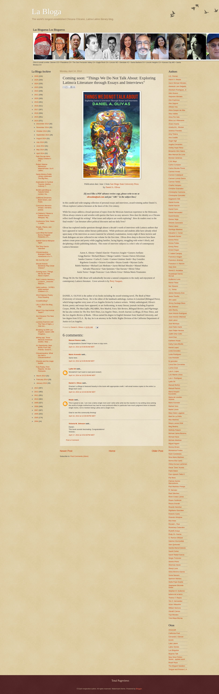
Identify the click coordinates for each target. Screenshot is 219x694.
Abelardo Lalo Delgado (177, 86)
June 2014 (40, 146)
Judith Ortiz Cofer (175, 334)
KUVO (171, 640)
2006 (36, 414)
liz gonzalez (173, 361)
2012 (36, 392)
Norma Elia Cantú (175, 461)
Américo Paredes (175, 131)
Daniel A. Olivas (113, 187)
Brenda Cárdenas (175, 158)
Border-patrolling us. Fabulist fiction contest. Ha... (44, 192)
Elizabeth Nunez (175, 236)
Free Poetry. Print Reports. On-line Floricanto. (43, 369)
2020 (36, 98)
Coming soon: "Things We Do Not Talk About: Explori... (44, 274)
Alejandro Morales (175, 97)
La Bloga (46, 11)
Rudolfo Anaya (174, 531)
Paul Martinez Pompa (177, 487)
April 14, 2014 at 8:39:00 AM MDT (81, 347)
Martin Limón (173, 409)
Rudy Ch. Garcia (175, 534)
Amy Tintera (173, 134)
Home (112, 451)
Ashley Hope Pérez (176, 148)
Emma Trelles (174, 243)
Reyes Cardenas (175, 500)
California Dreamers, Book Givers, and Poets (44, 200)
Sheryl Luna (173, 568)
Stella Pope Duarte (176, 582)
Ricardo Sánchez (175, 507)
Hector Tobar (173, 283)
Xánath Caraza (174, 611)
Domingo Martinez (175, 229)
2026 (36, 76)
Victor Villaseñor (175, 604)
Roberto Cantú (174, 514)
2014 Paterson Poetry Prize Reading (44, 296)
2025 (36, 80)
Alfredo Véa (173, 107)
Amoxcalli (172, 630)
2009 (36, 403)
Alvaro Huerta (174, 124)
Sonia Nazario (174, 575)
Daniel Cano (173, 209)
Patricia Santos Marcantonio (174, 482)
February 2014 (42, 379)
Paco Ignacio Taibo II (177, 474)
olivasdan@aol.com (95, 197)
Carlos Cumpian (175, 165)
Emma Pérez (173, 240)
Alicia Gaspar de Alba (177, 110)
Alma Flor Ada (174, 117)
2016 (36, 113)
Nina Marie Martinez (176, 457)
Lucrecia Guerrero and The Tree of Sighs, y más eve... (44, 324)
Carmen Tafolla (174, 182)
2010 (36, 399)
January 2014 (41, 383)
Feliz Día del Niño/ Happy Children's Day (43, 158)
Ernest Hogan (174, 250)
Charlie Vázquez (175, 185)
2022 (36, 91)
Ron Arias (172, 521)
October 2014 (41, 131)
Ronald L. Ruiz (174, 524)
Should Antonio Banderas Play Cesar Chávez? (45, 266)
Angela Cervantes (175, 144)
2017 (36, 110)
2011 (36, 395)
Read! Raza (173, 663)
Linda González (174, 351)
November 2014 (42, 127)
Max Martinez (174, 420)
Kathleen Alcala (174, 341)
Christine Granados (176, 189)
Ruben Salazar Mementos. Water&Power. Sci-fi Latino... (44, 167)
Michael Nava (174, 437)
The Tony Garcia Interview (42, 247)
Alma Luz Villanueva (176, 120)
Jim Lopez (172, 300)
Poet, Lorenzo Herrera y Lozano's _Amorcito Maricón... (45, 281)
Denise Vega (173, 219)
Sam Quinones (174, 545)
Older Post (157, 451)
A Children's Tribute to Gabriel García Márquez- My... (44, 215)
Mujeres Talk (173, 654)
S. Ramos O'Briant (176, 538)
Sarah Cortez (174, 551)
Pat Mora (172, 478)
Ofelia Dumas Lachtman (178, 464)
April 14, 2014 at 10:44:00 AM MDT (82, 392)
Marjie (71, 400)
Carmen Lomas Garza (177, 178)
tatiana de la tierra (175, 594)
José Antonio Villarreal (177, 317)
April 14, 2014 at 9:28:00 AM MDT (81, 361)
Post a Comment (72, 440)
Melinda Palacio (175, 430)
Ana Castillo (173, 138)
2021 (36, 95)
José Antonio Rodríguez (178, 313)
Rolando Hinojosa (175, 517)
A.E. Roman (173, 76)
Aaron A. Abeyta (175, 80)
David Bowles (174, 216)
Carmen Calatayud (176, 175)
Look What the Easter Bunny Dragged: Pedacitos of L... (44, 235)
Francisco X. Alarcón (176, 264)
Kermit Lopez (174, 347)
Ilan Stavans (173, 286)
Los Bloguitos (174, 650)
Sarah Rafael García (176, 555)
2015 (36, 117)
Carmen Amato (174, 172)
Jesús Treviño (174, 296)
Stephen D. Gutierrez (177, 591)
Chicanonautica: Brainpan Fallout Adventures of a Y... (44, 254)
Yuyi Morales (173, 615)
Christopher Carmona (177, 192)
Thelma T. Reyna (175, 598)
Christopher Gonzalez (177, 195)
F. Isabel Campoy (175, 253)
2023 (36, 87)
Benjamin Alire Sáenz (177, 151)
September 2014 (43, 135)
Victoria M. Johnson (77, 424)
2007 (36, 410)
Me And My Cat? (42, 260)
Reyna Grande (174, 504)
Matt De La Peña (175, 416)
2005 (36, 418)
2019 (36, 102)
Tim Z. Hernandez (175, 601)
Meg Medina (173, 427)
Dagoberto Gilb (174, 199)
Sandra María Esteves (177, 548)
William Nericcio (175, 608)
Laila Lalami (173, 643)
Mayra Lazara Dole (176, 423)
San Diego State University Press (124, 184)
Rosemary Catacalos (177, 527)
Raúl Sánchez (174, 493)
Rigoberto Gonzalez (176, 510)
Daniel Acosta (174, 202)
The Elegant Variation (177, 666)
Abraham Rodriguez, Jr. (178, 90)
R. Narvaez (173, 490)
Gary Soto (172, 267)
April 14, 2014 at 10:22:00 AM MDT (82, 375)
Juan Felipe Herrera (176, 330)
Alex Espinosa (174, 100)
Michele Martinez (175, 440)
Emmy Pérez (173, 247)
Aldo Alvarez (173, 93)
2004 (36, 421)
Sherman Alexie (175, 565)
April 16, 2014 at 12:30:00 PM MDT (82, 416)
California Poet (174, 633)
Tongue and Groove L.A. (178, 669)
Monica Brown (174, 447)
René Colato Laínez (176, 497)
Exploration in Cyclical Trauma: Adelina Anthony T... (44, 184)
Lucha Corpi (173, 368)
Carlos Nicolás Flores (177, 168)
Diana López (173, 226)
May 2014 (40, 150)
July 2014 (40, 142)
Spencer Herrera (175, 579)
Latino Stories (174, 647)
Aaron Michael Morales (177, 83)
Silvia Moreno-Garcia (177, 572)
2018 (36, 106)
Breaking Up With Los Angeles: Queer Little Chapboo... (45, 332)
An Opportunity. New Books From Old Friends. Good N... (44, 347)
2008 (36, 406)
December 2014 (42, 124)
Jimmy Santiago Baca (177, 303)
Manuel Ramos (75, 340)
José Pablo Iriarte (175, 327)
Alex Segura (173, 103)
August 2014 (41, 138)
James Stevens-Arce (177, 293)
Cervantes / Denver (176, 637)
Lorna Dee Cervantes (177, 364)
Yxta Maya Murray (175, 618)
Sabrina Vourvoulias (176, 541)
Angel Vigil (173, 141)
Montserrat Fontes (175, 450)
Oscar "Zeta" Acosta (176, 468)
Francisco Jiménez (176, 260)
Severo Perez (174, 562)
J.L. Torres (173, 289)
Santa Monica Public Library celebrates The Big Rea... (44, 176)
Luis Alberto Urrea (175, 375)
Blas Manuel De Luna (177, 155)
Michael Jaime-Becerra (177, 433)
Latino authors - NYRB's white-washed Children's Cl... (45, 289)
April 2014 (40, 153)
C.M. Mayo (173, 161)
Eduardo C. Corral (175, 233)
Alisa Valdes (173, 114)
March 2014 (41, 376)
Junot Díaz (173, 337)
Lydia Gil (72, 369)
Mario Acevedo (75, 354)
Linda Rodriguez (175, 354)
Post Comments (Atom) (79, 456)
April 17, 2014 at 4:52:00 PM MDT (82, 435)
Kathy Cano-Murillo (176, 344)
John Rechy (173, 310)
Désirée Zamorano (176, 223)
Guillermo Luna (174, 279)
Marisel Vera (173, 406)
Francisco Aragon (175, 257)
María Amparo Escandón (174, 393)
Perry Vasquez (116, 281)
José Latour (173, 320)
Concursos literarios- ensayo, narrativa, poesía (44, 208)
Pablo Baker (173, 471)
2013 (36, 388)
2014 (36, 121)
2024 (36, 84)
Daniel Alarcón (174, 206)
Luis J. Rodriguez (175, 378)
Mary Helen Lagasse (176, 413)
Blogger (139, 689)
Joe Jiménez (173, 307)
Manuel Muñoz (174, 385)
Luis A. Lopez (174, 371)
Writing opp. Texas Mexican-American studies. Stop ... (44, 340)
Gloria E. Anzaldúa (176, 270)
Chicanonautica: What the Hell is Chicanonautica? (44, 355)
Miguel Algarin (174, 444)
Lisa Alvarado (174, 358)
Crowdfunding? (42, 301)
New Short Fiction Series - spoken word (177, 658)
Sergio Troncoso (175, 558)
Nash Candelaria (175, 454)
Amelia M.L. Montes (176, 127)
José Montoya (174, 324)
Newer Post (66, 451)
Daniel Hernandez (175, 212)
